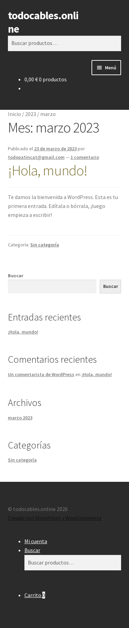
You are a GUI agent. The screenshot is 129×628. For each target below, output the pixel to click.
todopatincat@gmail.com (36, 157)
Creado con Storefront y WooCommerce (55, 517)
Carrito (34, 595)
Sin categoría (44, 245)
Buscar (15, 275)
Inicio (14, 114)
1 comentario (85, 157)
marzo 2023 (20, 418)
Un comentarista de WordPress (41, 374)
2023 (30, 114)
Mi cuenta (35, 541)
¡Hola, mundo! (47, 170)
